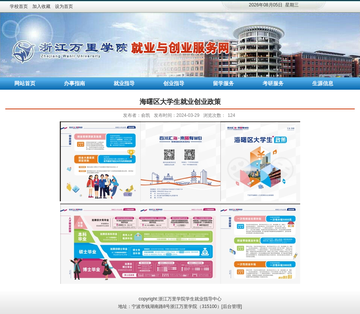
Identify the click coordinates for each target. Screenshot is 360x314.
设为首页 (64, 6)
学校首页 (19, 6)
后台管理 (232, 306)
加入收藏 (41, 6)
